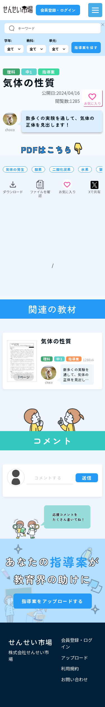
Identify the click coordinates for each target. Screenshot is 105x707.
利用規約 (70, 668)
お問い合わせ (74, 679)
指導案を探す (86, 47)
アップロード (74, 657)
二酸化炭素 (61, 169)
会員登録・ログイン (58, 10)
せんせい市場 (30, 642)
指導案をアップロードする (52, 601)
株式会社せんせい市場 (28, 655)
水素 (84, 169)
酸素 (38, 169)
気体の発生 (15, 169)
